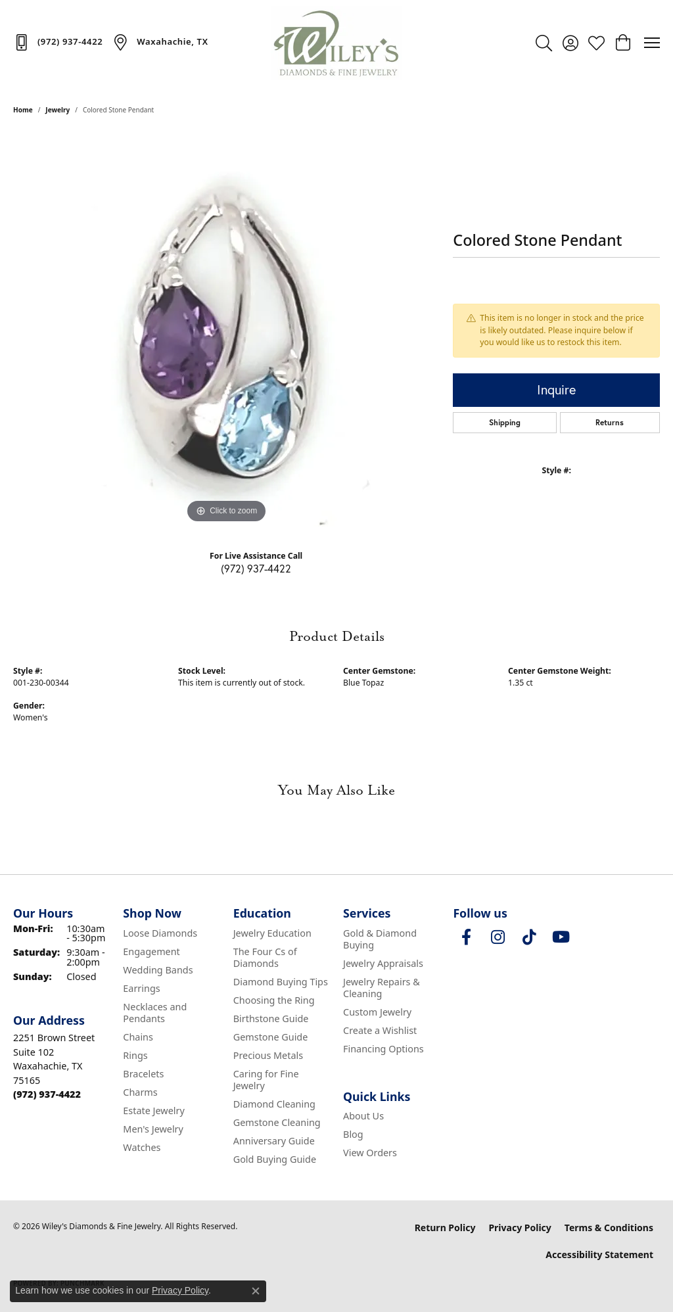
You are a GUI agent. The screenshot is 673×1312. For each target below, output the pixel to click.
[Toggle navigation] (652, 42)
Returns (609, 422)
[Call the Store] (47, 1094)
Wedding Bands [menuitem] (158, 970)
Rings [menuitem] (135, 1055)
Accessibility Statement (599, 1254)
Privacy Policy (519, 1227)
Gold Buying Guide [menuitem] (274, 1159)
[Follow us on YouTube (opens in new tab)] (560, 937)
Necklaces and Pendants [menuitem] (155, 1012)
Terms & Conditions (609, 1227)
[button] (544, 43)
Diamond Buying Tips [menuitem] (280, 981)
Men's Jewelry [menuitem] (153, 1129)
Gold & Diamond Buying (380, 939)
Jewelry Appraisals (383, 963)
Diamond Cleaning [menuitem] (274, 1104)
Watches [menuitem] (141, 1147)
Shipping (505, 422)
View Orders (370, 1152)
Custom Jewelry (377, 1012)
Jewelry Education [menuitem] (272, 933)
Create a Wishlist (380, 1030)
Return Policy (445, 1227)
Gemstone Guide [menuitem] (270, 1037)
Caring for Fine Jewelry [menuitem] (266, 1079)
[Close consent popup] (256, 1291)
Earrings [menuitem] (141, 988)
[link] (58, 42)
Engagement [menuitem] (151, 951)
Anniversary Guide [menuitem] (274, 1141)
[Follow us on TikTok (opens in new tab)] (529, 937)
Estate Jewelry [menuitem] (153, 1110)
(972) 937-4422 (256, 568)
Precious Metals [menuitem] (268, 1055)
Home (23, 109)
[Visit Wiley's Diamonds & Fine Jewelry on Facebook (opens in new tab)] (466, 937)
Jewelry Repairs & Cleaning (381, 987)
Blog (353, 1134)
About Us (363, 1116)
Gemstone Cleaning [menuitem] (277, 1122)
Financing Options (383, 1049)
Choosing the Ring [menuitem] (274, 1000)
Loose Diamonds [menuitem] (160, 933)
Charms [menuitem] (140, 1092)
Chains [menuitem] (138, 1037)
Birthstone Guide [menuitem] (271, 1018)
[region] (227, 329)
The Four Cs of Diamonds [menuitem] (265, 957)
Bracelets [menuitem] (143, 1073)
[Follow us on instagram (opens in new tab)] (497, 937)
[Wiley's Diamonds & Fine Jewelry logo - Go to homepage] (336, 42)
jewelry (57, 109)
